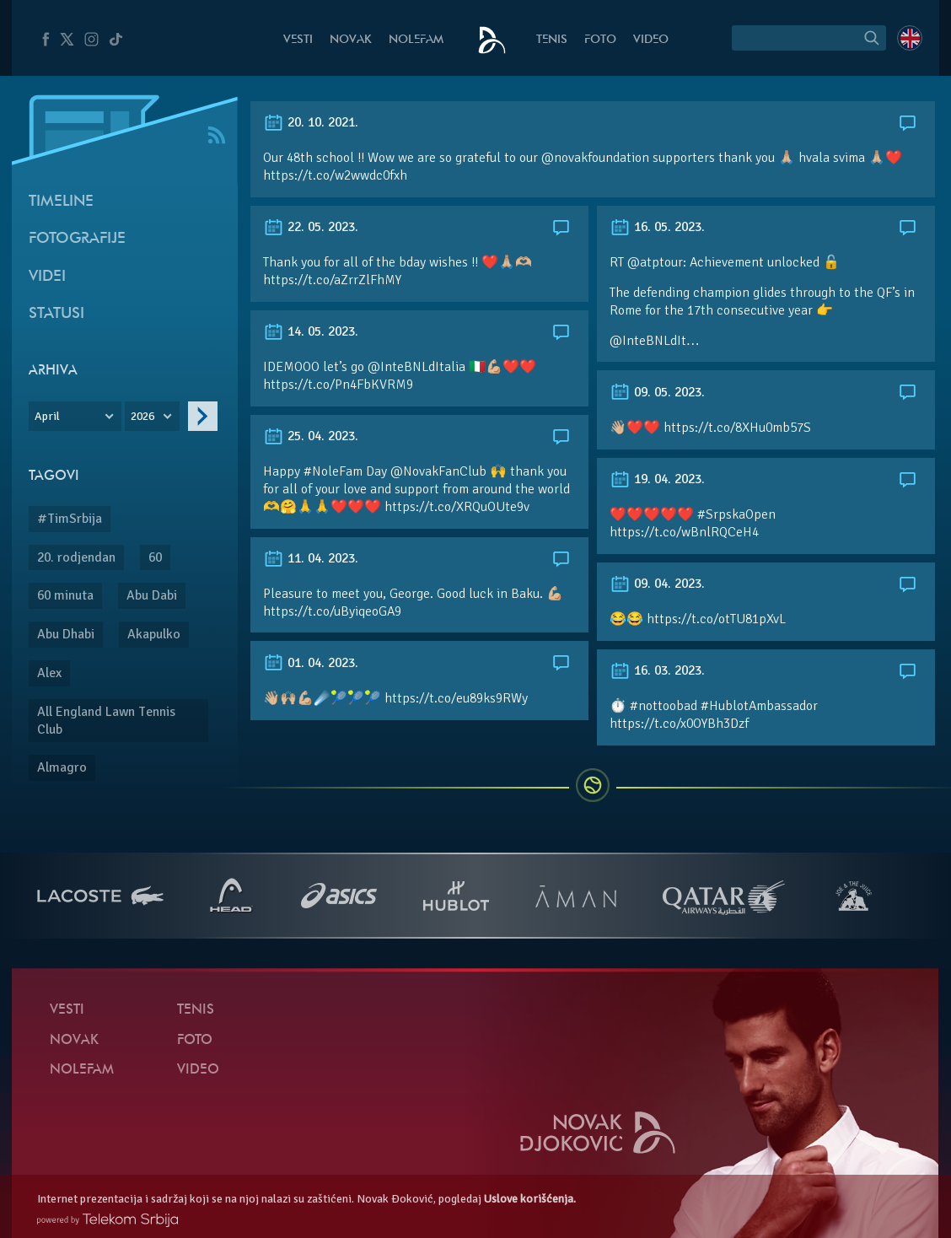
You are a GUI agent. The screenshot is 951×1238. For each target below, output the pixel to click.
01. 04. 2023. (310, 662)
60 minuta (65, 595)
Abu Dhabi (65, 634)
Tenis (551, 40)
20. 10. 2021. (310, 122)
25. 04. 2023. (310, 436)
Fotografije (77, 239)
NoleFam (416, 40)
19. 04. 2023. (657, 479)
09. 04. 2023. (657, 583)
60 (155, 557)
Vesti (298, 40)
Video (651, 40)
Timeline (61, 202)
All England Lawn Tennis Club (106, 720)
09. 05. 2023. (657, 392)
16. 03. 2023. (657, 670)
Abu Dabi (151, 595)
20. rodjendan (76, 557)
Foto (600, 40)
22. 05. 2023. (310, 226)
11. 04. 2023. (310, 558)
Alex (49, 673)
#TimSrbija (69, 518)
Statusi (56, 314)
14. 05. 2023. (310, 331)
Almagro (62, 767)
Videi (47, 277)
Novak (351, 40)
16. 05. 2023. (657, 226)
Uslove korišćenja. (530, 1199)
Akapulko (153, 634)
